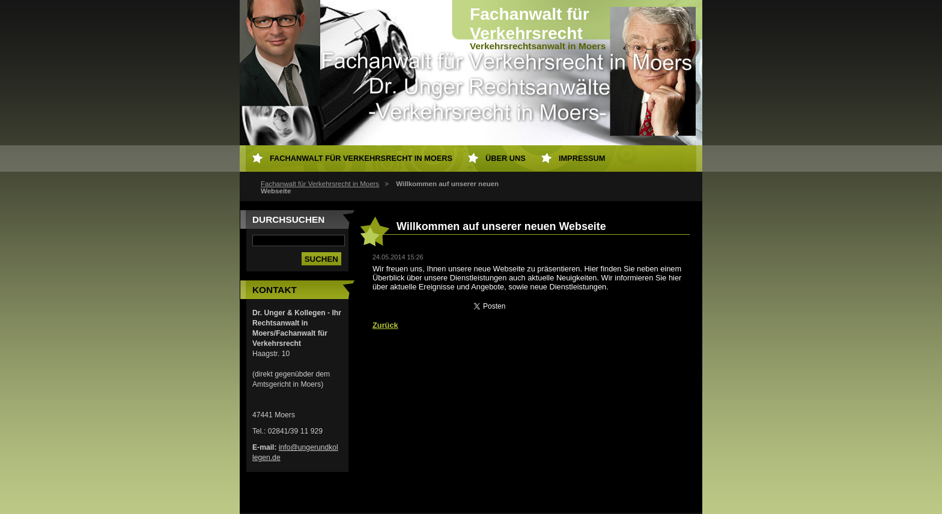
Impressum (582, 158)
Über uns (505, 158)
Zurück (385, 325)
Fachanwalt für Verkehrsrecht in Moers (320, 183)
